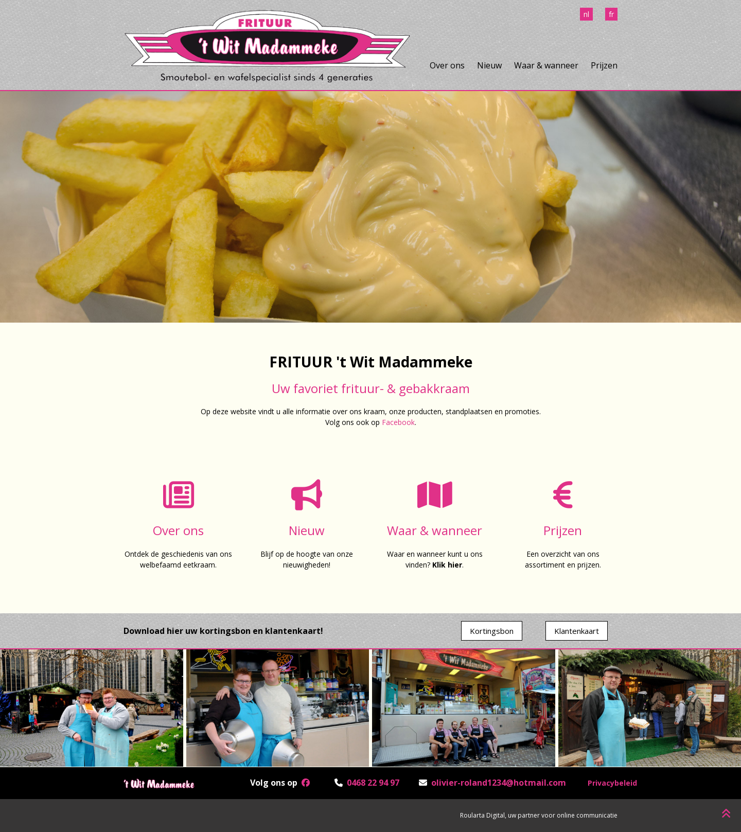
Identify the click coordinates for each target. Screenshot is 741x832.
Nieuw (489, 65)
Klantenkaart (576, 631)
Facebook (398, 422)
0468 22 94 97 (373, 782)
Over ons (447, 65)
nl (586, 14)
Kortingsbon (492, 631)
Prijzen (604, 65)
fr (611, 14)
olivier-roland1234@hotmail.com (498, 782)
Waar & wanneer (546, 65)
